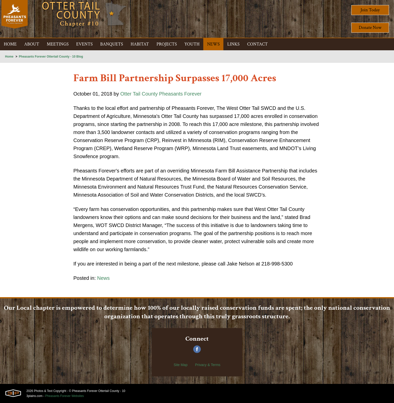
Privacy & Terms (207, 365)
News (103, 278)
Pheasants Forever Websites (64, 396)
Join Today (370, 10)
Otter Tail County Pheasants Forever (161, 94)
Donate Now (370, 27)
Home (9, 56)
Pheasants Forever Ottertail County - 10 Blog (51, 56)
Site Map (180, 365)
